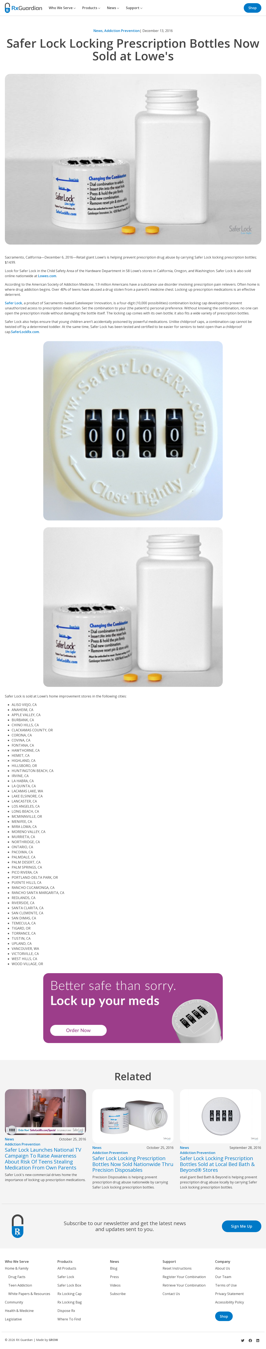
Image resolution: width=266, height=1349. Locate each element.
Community (14, 1302)
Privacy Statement (229, 1293)
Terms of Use (226, 1285)
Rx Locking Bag (69, 1302)
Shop (252, 8)
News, (98, 30)
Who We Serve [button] (62, 8)
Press (114, 1276)
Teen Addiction (20, 1285)
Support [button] (134, 8)
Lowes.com (47, 276)
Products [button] (91, 8)
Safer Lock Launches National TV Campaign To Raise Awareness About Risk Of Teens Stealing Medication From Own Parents (43, 1158)
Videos (115, 1285)
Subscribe (118, 1293)
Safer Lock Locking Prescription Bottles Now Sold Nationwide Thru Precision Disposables (132, 1164)
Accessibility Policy (229, 1302)
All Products (66, 1268)
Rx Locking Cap (69, 1293)
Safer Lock (13, 303)
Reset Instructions (177, 1268)
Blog (113, 1268)
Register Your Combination (184, 1276)
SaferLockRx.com (25, 331)
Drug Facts (16, 1276)
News (9, 1139)
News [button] (113, 8)
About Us (222, 1268)
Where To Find (69, 1319)
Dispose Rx (66, 1310)
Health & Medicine (19, 1310)
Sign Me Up (241, 1226)
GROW (53, 1340)
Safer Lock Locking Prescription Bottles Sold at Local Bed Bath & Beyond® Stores (217, 1164)
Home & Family (16, 1268)
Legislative (13, 1319)
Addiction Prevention (122, 30)
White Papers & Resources (29, 1293)
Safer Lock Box (69, 1285)
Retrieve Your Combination (184, 1285)
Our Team (223, 1276)
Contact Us (171, 1293)
